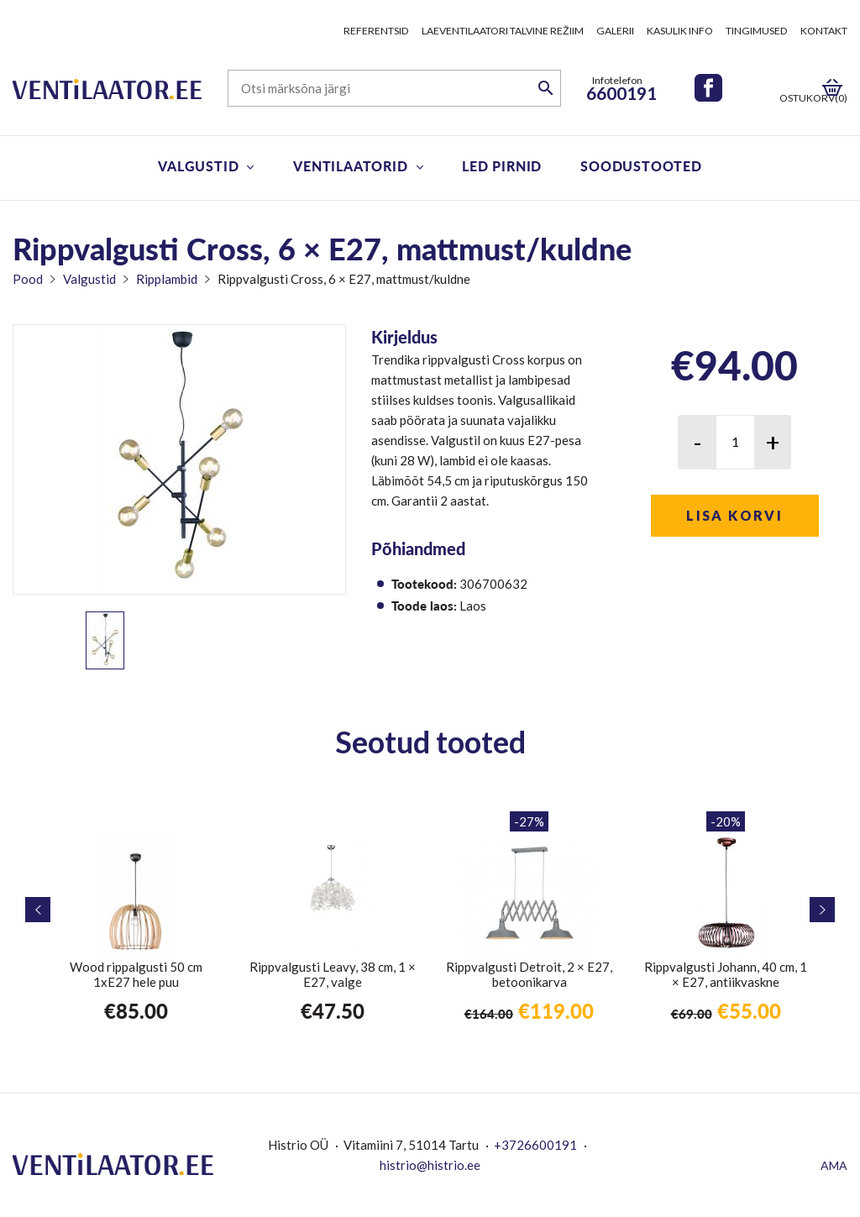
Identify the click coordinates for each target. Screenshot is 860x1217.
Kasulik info (680, 30)
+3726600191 (535, 1144)
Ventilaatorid (350, 166)
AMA (834, 1165)
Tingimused (757, 30)
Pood (28, 278)
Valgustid (198, 166)
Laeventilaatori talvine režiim (503, 30)
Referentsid (376, 30)
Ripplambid (166, 278)
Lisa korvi (734, 515)
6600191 (621, 92)
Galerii (615, 30)
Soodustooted (641, 166)
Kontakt (823, 30)
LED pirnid (502, 166)
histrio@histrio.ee (430, 1164)
